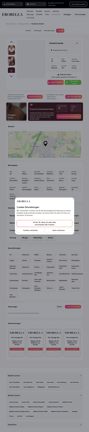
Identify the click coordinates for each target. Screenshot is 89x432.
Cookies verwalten (30, 230)
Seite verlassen (59, 230)
